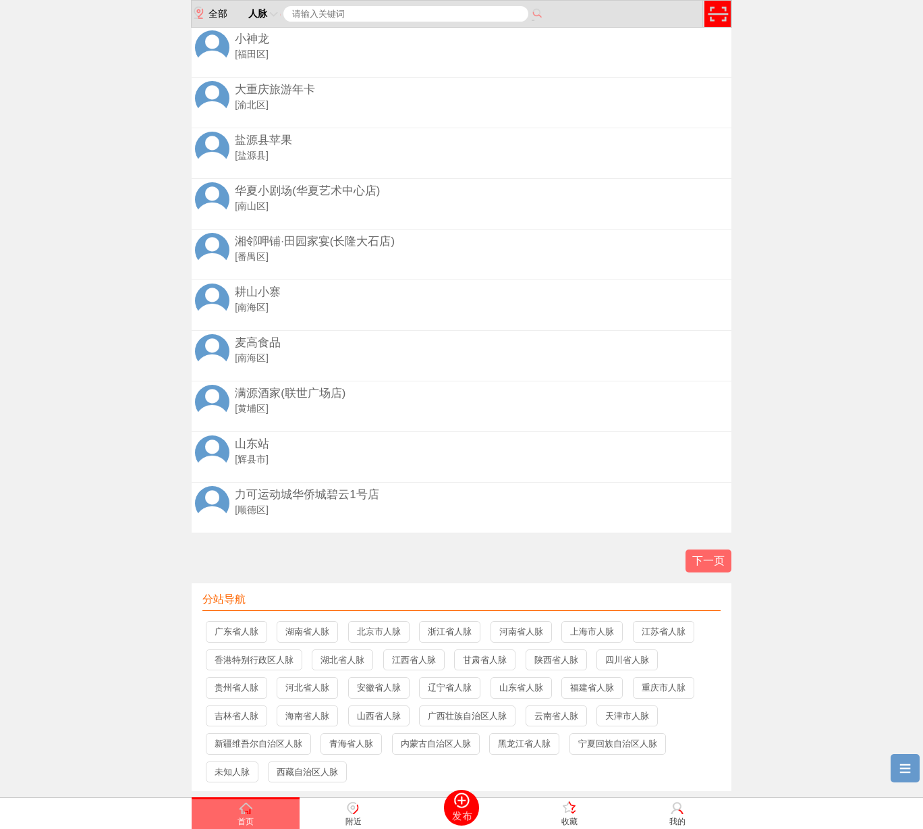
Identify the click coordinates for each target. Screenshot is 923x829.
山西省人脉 (379, 716)
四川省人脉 (627, 660)
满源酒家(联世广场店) (290, 393)
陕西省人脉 (556, 660)
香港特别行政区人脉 (254, 660)
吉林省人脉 (236, 716)
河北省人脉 (307, 688)
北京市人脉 (379, 631)
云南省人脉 (556, 716)
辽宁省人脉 (450, 688)
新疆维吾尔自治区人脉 (258, 744)
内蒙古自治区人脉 (436, 744)
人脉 (264, 13)
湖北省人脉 (342, 660)
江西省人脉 (414, 660)
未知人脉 (232, 772)
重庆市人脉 (664, 688)
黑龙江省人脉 (524, 744)
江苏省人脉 (664, 631)
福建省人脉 (592, 688)
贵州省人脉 (236, 688)
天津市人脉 (627, 716)
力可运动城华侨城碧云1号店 (307, 494)
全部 (209, 13)
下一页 (708, 560)
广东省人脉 (236, 631)
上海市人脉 (592, 631)
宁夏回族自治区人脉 (617, 744)
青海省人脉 (351, 744)
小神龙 (252, 38)
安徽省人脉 (379, 688)
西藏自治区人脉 (307, 772)
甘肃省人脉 (485, 660)
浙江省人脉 (450, 631)
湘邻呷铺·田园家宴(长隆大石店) (315, 241)
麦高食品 (258, 342)
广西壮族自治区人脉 (467, 716)
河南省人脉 (521, 631)
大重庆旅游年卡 (275, 89)
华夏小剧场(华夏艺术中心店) (307, 190)
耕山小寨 (258, 292)
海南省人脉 (307, 716)
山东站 (252, 443)
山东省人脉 (521, 688)
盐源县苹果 (263, 140)
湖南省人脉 (307, 631)
